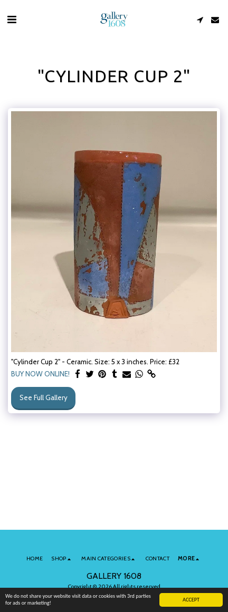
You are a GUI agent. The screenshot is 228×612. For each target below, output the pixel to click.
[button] (12, 19)
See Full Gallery (44, 397)
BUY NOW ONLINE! (40, 374)
